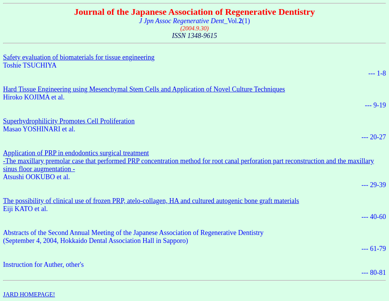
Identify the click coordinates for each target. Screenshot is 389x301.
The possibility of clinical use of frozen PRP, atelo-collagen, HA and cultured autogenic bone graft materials (151, 201)
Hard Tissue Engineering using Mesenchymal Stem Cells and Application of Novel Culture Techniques (144, 89)
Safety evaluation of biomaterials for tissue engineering (79, 57)
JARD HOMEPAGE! (29, 294)
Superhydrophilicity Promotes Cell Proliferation (68, 121)
